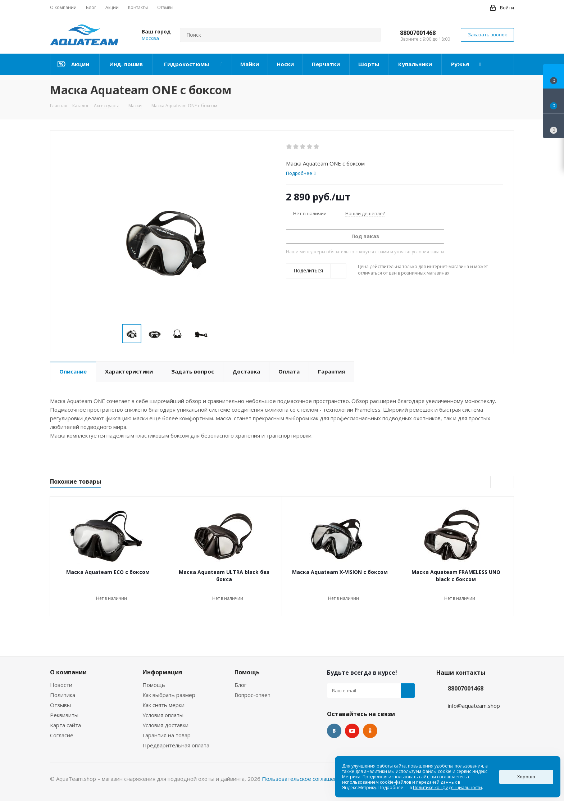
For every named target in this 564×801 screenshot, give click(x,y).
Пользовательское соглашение (303, 778)
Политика (62, 694)
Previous (113, 334)
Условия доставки (165, 725)
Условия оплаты (162, 715)
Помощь (153, 684)
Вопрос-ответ (252, 694)
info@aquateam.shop (474, 705)
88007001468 (418, 33)
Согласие (61, 735)
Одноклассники (370, 731)
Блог (240, 684)
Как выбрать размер (168, 694)
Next (218, 334)
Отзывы (60, 705)
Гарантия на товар (166, 735)
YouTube (352, 731)
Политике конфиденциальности (447, 787)
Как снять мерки (163, 705)
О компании (68, 672)
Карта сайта (65, 725)
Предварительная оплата (175, 745)
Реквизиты (64, 715)
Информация (162, 672)
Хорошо (526, 777)
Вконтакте (334, 731)
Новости (61, 684)
